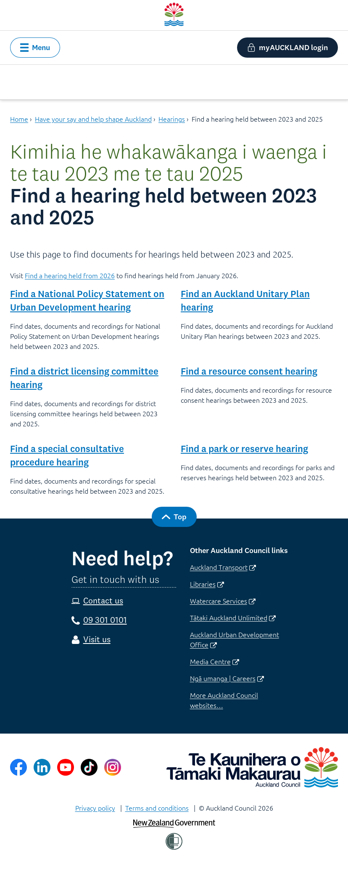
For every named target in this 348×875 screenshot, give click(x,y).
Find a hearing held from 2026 (70, 275)
